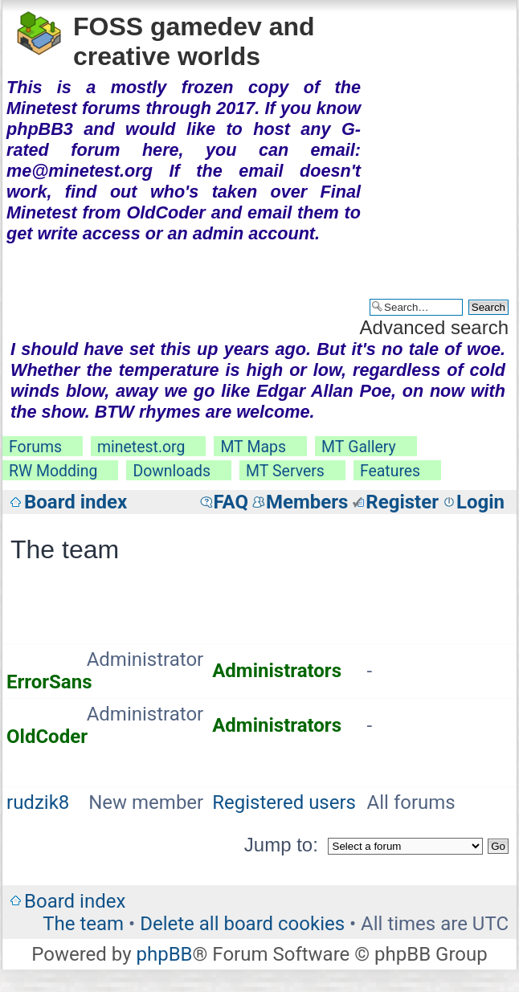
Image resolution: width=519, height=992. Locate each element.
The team (83, 923)
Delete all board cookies (242, 923)
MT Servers (285, 471)
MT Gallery (358, 447)
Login (480, 502)
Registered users (284, 802)
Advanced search (434, 327)
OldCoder (47, 736)
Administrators (276, 670)
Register (402, 502)
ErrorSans (49, 682)
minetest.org (141, 447)
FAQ (231, 502)
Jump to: (281, 844)
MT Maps (253, 447)
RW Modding (53, 471)
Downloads (171, 471)
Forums (35, 447)
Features (390, 471)
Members (307, 502)
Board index (75, 502)
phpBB (164, 954)
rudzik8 (37, 802)
